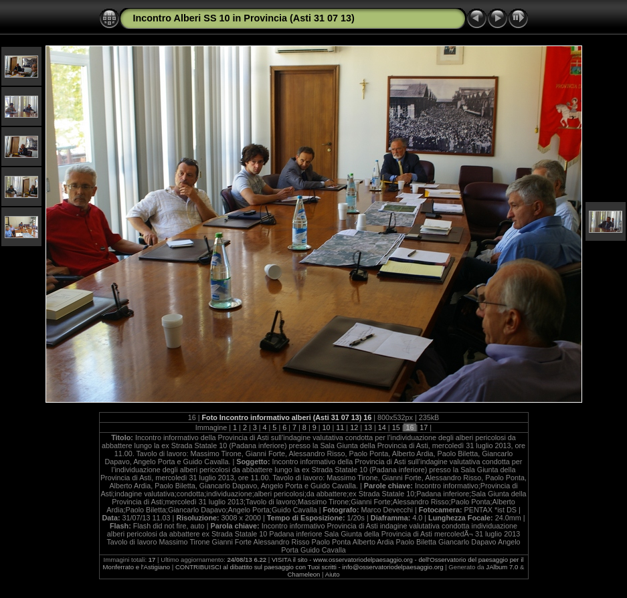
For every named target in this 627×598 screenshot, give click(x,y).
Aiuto (332, 574)
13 (368, 427)
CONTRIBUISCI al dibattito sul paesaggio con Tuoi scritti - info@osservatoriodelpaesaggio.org (309, 567)
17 (424, 427)
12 (354, 427)
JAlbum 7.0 (502, 567)
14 (382, 427)
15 (396, 427)
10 (327, 427)
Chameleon (303, 574)
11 (340, 427)
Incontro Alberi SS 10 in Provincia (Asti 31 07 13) (244, 18)
